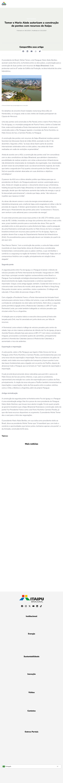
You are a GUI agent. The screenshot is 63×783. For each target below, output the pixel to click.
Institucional (31, 19)
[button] (23, 51)
